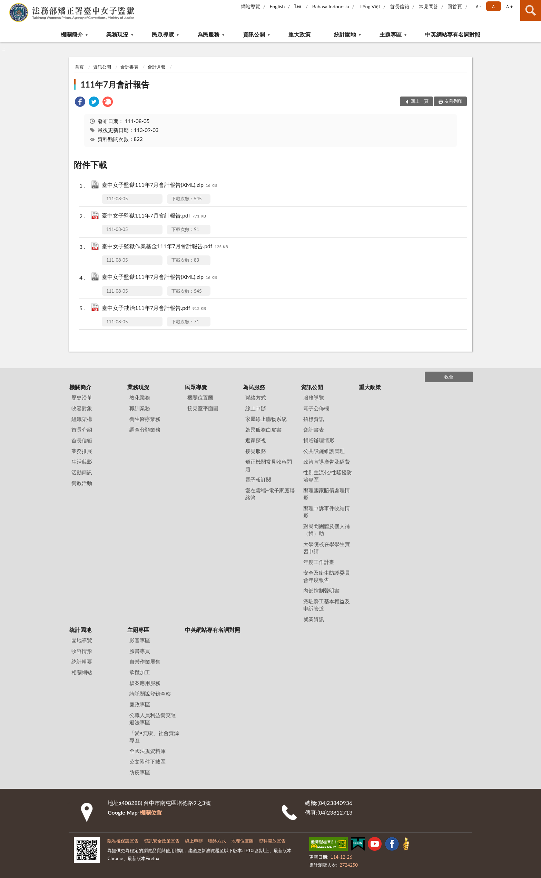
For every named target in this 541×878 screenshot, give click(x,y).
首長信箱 (399, 6)
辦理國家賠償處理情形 (326, 494)
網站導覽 (250, 6)
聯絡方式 (255, 397)
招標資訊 (313, 419)
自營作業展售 (144, 661)
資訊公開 (254, 34)
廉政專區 (139, 704)
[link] (80, 103)
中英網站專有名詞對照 (452, 34)
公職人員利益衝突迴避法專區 (152, 718)
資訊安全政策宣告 (162, 841)
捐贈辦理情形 (318, 440)
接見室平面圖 (202, 408)
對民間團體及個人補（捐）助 (326, 529)
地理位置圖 (242, 841)
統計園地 (345, 34)
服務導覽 (313, 397)
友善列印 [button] (453, 101)
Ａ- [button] (478, 6)
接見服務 (255, 451)
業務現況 (117, 34)
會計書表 (129, 67)
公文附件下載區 (147, 761)
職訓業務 (139, 408)
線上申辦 (255, 408)
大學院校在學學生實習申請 (326, 547)
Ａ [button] (493, 6)
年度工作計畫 (318, 562)
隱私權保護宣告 (123, 841)
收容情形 (81, 651)
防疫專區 (139, 772)
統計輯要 (81, 661)
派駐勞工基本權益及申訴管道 (326, 605)
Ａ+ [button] (509, 6)
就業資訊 (313, 619)
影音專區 (139, 640)
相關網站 (81, 672)
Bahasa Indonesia (330, 6)
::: (5, 5)
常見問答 (428, 6)
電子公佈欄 (316, 408)
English (277, 6)
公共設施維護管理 (324, 451)
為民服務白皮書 (263, 429)
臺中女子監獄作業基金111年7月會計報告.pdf (165, 247)
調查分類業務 (144, 429)
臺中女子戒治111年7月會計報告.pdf (154, 308)
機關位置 (151, 812)
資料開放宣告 (272, 841)
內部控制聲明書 (321, 590)
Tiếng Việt (369, 6)
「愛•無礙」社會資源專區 (154, 736)
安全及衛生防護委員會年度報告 (326, 576)
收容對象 (81, 408)
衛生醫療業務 (144, 419)
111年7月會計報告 (114, 84)
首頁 (79, 67)
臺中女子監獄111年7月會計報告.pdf (154, 216)
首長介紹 (81, 429)
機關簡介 (72, 34)
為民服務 (208, 34)
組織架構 (81, 419)
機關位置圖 (200, 397)
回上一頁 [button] (420, 101)
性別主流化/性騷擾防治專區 (327, 476)
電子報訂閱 (258, 479)
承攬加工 (139, 672)
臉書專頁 (139, 651)
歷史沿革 (81, 397)
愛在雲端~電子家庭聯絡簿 (270, 494)
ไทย (298, 6)
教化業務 (139, 397)
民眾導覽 (163, 34)
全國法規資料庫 (147, 751)
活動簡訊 (81, 472)
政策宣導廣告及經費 (326, 461)
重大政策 (299, 34)
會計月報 (157, 67)
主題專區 (391, 34)
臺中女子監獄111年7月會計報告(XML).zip (159, 185)
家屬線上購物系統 (266, 419)
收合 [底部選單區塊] (448, 377)
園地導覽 (81, 640)
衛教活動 (81, 483)
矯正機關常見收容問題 (268, 465)
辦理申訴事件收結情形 (326, 511)
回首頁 (454, 6)
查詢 (530, 10)
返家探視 (255, 440)
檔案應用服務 (144, 683)
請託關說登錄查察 (150, 693)
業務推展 (81, 451)
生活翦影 (81, 461)
